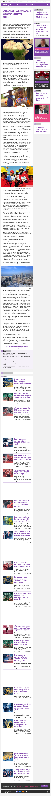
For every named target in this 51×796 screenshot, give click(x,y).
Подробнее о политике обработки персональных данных (27, 786)
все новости (38, 19)
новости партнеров (8, 373)
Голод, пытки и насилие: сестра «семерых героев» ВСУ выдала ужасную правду (22, 690)
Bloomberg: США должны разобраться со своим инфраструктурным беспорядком (17, 291)
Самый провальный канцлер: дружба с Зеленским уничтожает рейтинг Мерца (21, 723)
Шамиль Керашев (27, 404)
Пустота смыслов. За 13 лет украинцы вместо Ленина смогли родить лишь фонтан (42, 29)
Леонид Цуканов (27, 452)
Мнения (32, 4)
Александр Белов (6, 20)
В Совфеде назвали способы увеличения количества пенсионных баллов (42, 15)
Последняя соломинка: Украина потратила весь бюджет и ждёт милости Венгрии (21, 756)
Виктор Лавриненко (27, 637)
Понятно (44, 785)
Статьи (26, 4)
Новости (19, 4)
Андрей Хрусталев (27, 390)
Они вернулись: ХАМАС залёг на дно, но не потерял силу (42, 129)
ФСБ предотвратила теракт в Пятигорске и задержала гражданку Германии (42, 53)
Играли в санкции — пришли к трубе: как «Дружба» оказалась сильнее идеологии (20, 657)
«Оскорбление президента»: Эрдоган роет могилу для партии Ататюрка (22, 471)
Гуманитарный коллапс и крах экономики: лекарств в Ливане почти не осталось (22, 395)
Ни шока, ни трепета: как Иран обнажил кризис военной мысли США (21, 642)
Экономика (37, 82)
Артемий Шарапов (27, 419)
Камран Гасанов (27, 481)
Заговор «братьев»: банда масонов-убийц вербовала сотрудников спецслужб (22, 771)
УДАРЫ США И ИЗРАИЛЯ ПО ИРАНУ (42, 68)
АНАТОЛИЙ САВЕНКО (40, 35)
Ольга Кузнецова (27, 573)
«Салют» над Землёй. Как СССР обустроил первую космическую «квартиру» (22, 410)
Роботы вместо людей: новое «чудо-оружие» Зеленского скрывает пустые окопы (21, 579)
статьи (4, 376)
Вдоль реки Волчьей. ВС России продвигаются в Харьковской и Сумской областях (21, 503)
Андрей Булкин (28, 466)
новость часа (39, 10)
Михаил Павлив (28, 668)
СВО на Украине (30, 1)
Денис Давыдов (28, 766)
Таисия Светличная (27, 700)
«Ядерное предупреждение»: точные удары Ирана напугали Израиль (42, 63)
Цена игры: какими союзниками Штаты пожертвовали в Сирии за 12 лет (22, 441)
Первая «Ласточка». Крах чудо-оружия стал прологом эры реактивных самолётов (22, 457)
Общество (37, 49)
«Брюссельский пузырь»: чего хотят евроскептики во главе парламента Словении (22, 533)
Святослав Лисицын (27, 590)
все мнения (46, 35)
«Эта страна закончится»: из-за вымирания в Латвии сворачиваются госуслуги (22, 628)
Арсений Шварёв (27, 542)
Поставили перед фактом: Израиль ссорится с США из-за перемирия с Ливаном (22, 519)
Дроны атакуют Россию (19, 1)
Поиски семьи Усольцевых (43, 1)
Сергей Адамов (28, 513)
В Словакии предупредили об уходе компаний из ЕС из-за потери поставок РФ (41, 85)
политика (38, 58)
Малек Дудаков (28, 606)
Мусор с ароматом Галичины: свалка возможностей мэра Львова (22, 381)
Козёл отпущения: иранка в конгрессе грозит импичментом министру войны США (22, 596)
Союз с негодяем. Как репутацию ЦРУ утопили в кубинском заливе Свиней (22, 564)
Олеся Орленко (28, 780)
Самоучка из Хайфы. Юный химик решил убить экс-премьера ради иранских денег (22, 707)
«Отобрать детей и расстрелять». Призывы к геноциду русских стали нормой (42, 96)
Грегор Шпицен (28, 733)
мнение (38, 23)
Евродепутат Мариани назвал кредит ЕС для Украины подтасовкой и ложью (41, 118)
